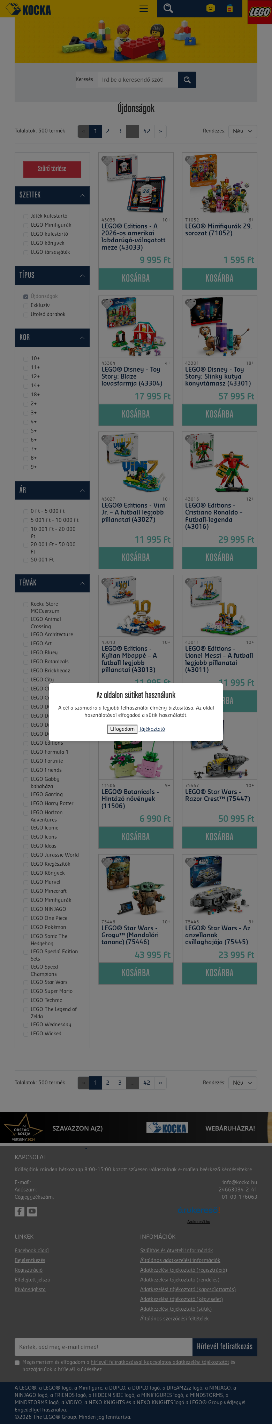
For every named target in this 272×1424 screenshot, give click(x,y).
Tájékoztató (152, 729)
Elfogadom (122, 729)
